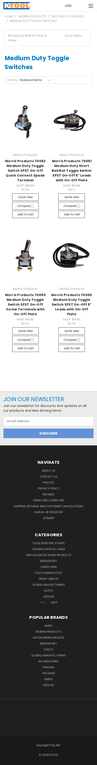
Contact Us (48, 477)
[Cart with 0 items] (81, 6)
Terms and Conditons (49, 500)
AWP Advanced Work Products (48, 555)
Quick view (25, 197)
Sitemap (48, 518)
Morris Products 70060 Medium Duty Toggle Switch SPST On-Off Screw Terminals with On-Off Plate (25, 304)
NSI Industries (48, 661)
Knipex (48, 679)
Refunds (48, 494)
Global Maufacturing (48, 585)
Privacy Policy (48, 488)
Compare (25, 206)
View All (48, 685)
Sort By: (12, 80)
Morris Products (49, 632)
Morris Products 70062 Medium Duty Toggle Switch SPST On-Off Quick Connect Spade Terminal (25, 170)
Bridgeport (48, 561)
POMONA (48, 667)
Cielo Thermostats (48, 573)
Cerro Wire (48, 567)
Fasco (48, 649)
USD (69, 5)
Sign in (39, 512)
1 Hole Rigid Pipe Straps (48, 543)
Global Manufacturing (48, 655)
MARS (48, 626)
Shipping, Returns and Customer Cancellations (48, 506)
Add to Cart (25, 214)
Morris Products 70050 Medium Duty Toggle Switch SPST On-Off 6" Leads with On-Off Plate (71, 304)
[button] (47, 38)
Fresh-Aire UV (49, 579)
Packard (48, 673)
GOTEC (48, 591)
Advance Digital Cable (48, 549)
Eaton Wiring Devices (48, 638)
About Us (48, 471)
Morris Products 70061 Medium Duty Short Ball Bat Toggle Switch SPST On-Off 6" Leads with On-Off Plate (72, 170)
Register (56, 512)
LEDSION (48, 596)
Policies (48, 482)
